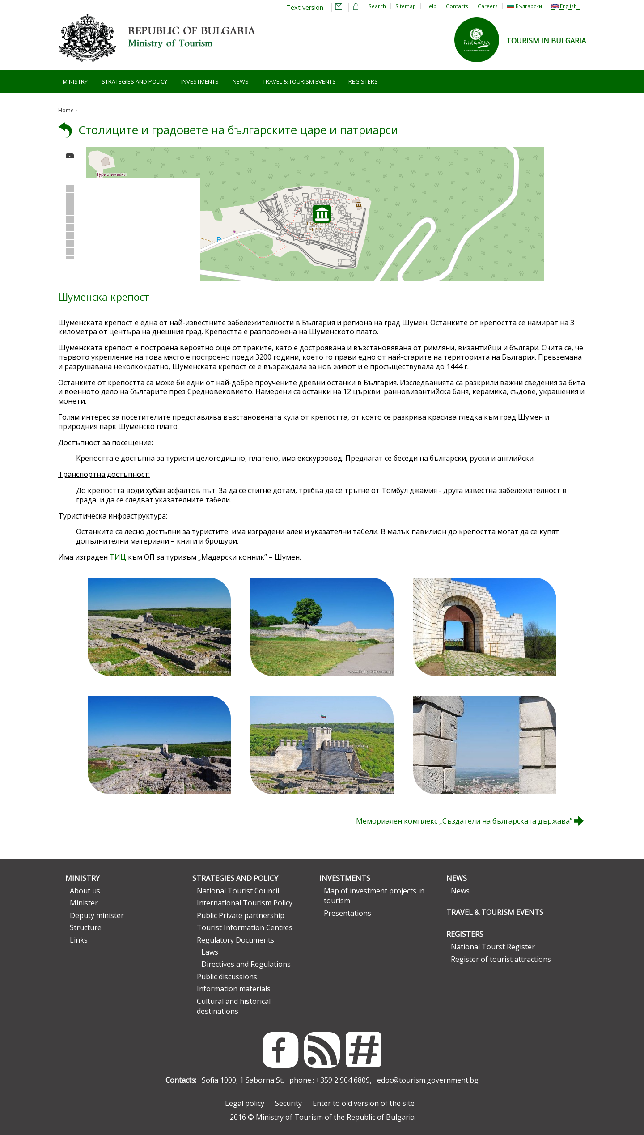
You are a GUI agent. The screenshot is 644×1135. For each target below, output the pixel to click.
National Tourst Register (493, 947)
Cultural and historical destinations (234, 1006)
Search (377, 6)
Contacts (457, 6)
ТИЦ (118, 557)
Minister (84, 903)
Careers (488, 6)
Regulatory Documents (235, 940)
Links (79, 940)
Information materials (234, 989)
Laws (209, 952)
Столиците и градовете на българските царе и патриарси (238, 130)
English (564, 6)
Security (288, 1103)
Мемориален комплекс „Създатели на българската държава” (464, 821)
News (241, 81)
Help (430, 6)
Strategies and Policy (134, 81)
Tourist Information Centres (244, 927)
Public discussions (227, 977)
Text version (304, 7)
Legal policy (244, 1103)
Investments (200, 81)
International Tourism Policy (244, 903)
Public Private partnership (240, 915)
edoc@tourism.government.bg (428, 1080)
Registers (363, 81)
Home (66, 110)
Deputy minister (97, 915)
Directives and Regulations (246, 964)
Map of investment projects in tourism (374, 895)
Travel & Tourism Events (299, 81)
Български (524, 6)
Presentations (347, 913)
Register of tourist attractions (501, 959)
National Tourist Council (238, 891)
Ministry (75, 81)
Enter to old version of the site (364, 1103)
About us (85, 891)
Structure (86, 927)
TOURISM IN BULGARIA (546, 41)
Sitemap (405, 6)
